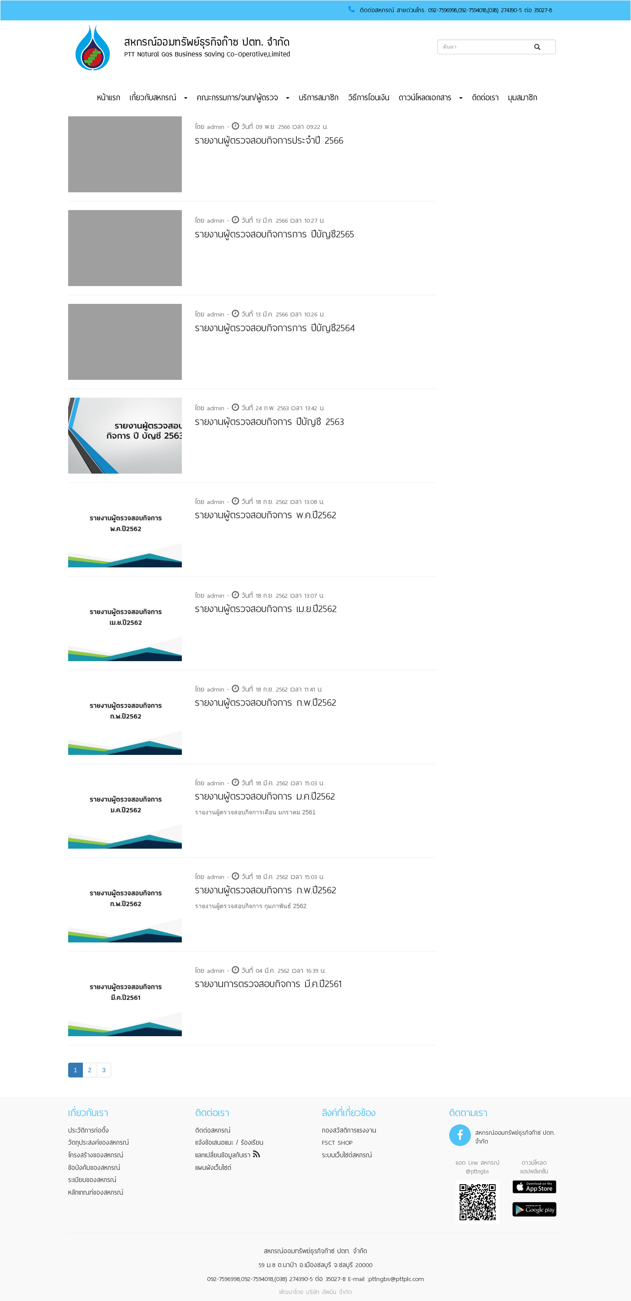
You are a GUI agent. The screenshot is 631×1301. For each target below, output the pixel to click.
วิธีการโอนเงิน (368, 98)
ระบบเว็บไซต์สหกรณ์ (347, 1155)
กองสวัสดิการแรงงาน (349, 1130)
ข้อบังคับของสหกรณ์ (94, 1167)
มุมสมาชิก (522, 98)
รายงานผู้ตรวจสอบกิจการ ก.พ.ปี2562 (265, 702)
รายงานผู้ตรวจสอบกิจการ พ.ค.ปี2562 (265, 515)
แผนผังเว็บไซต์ (213, 1167)
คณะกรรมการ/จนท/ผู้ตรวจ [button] (243, 98)
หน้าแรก (108, 98)
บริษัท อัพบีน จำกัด (329, 1292)
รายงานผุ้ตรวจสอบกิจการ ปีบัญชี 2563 (269, 421)
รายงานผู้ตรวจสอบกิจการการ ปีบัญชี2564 (275, 327)
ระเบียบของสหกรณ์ (92, 1180)
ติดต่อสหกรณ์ (212, 1130)
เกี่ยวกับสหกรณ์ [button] (158, 98)
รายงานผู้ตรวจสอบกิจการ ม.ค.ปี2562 (265, 796)
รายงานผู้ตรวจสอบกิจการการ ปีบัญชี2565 (274, 234)
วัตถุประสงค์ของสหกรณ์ (98, 1142)
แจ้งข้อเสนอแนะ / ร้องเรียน (229, 1142)
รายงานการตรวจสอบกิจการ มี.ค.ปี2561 (268, 983)
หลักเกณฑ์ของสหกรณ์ (95, 1192)
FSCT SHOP (337, 1142)
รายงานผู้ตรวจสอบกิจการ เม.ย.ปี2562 (266, 608)
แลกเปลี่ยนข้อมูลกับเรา (227, 1155)
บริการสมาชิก (319, 98)
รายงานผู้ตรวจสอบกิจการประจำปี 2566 (269, 140)
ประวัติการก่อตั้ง (88, 1130)
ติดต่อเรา (485, 98)
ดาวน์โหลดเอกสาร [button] (431, 98)
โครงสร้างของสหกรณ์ (95, 1155)
